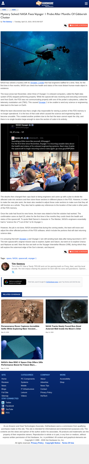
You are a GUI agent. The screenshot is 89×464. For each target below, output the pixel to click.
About (42, 379)
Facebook (10, 406)
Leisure (24, 392)
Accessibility (65, 379)
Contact (43, 389)
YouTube (9, 409)
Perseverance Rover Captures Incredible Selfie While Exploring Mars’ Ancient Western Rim (20, 327)
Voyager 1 (23, 239)
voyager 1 (32, 258)
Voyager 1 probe (37, 83)
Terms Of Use (68, 443)
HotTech (43, 396)
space (8, 258)
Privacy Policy (46, 392)
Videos (24, 396)
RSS (8, 413)
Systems (24, 382)
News (14, 9)
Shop (62, 382)
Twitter (8, 403)
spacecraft (23, 258)
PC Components (28, 379)
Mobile (23, 386)
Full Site (5, 392)
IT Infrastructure (27, 389)
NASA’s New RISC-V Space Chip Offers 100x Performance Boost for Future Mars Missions (22, 363)
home (4, 9)
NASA (15, 258)
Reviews (5, 382)
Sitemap (5, 396)
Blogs (4, 389)
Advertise (44, 382)
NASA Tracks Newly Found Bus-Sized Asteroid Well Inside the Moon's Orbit (63, 327)
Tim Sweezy (18, 264)
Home (4, 379)
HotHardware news (52, 282)
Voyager (42, 102)
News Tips (44, 386)
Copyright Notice (52, 443)
